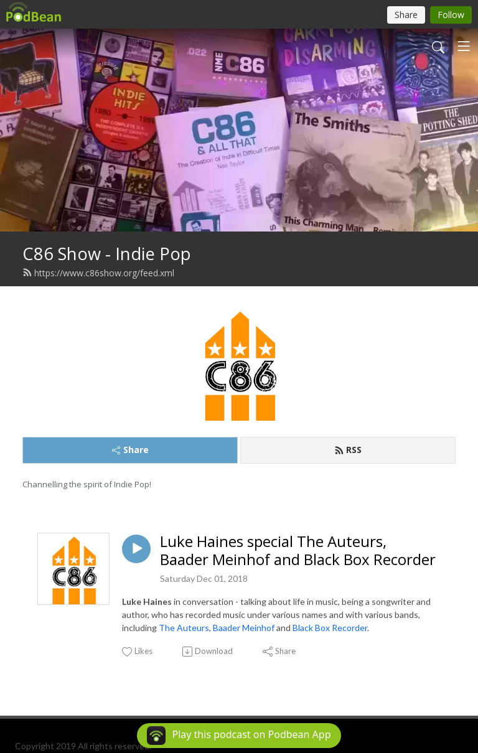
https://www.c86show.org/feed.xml (98, 273)
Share (130, 450)
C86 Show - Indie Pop (106, 253)
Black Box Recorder (330, 627)
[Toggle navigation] (463, 46)
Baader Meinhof (243, 627)
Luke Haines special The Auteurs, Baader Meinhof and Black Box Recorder (298, 551)
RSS (348, 450)
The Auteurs (184, 627)
